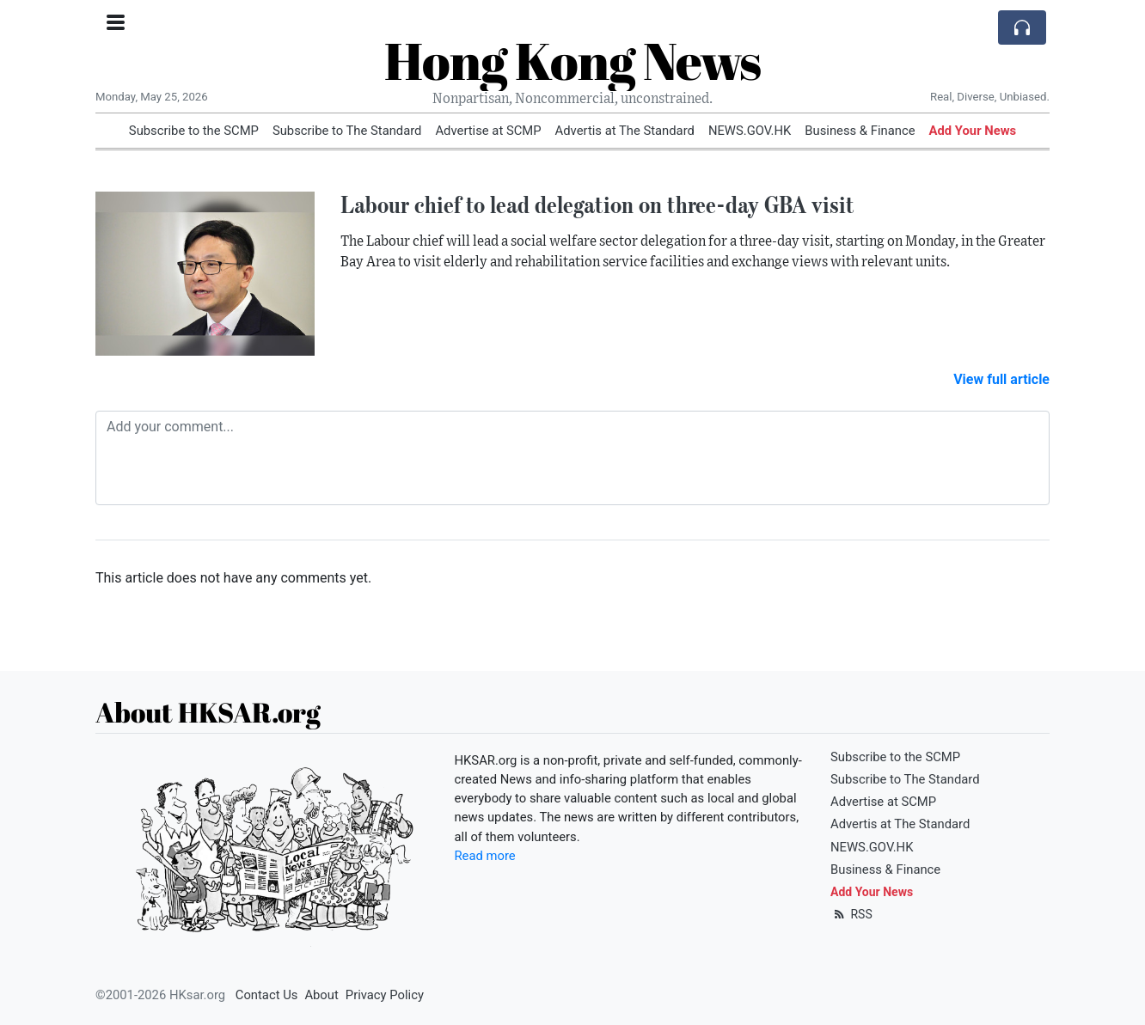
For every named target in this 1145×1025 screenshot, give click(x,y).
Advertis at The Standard (625, 130)
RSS (851, 914)
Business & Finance (860, 130)
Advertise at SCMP (488, 130)
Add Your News (973, 130)
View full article (1001, 379)
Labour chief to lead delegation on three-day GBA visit (597, 204)
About (321, 995)
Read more (485, 855)
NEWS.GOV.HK (749, 130)
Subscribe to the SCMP (194, 130)
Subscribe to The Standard (347, 130)
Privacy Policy (385, 995)
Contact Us (267, 995)
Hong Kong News (572, 60)
